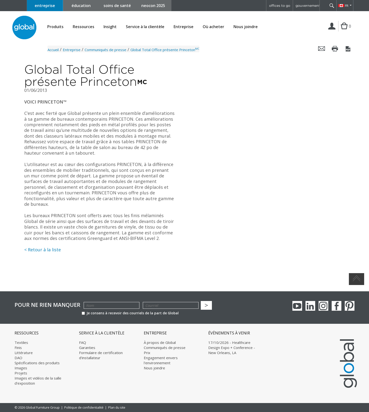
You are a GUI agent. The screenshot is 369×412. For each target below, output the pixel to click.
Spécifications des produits (37, 362)
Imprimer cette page (335, 49)
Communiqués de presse (105, 49)
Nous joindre (245, 26)
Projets (21, 373)
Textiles (21, 342)
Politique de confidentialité (84, 407)
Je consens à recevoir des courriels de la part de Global (130, 313)
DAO (18, 357)
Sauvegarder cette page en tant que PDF (348, 49)
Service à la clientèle (145, 26)
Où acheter (213, 26)
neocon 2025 (153, 5)
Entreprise (183, 26)
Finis (18, 347)
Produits (55, 26)
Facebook (336, 306)
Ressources (83, 26)
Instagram (323, 306)
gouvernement (307, 6)
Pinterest (349, 306)
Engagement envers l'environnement (161, 360)
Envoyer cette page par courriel (321, 49)
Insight (110, 26)
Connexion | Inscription (332, 31)
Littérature (24, 352)
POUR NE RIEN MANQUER (47, 304)
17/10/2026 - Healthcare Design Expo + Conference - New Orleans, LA (231, 347)
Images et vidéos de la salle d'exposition (38, 381)
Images (21, 367)
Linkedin (310, 306)
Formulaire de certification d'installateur (101, 355)
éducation (81, 5)
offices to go (279, 6)
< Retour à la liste (42, 250)
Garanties (87, 347)
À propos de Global (160, 342)
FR (346, 5)
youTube (297, 306)
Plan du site (116, 407)
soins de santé (117, 5)
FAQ (82, 342)
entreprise (45, 5)
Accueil (53, 49)
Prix (147, 352)
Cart (344, 31)
